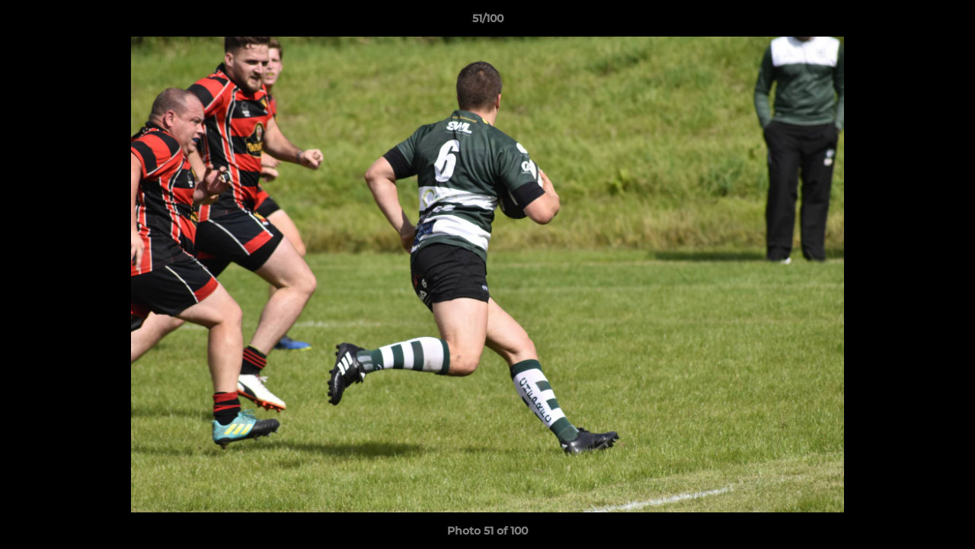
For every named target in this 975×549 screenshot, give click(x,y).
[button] (947, 22)
